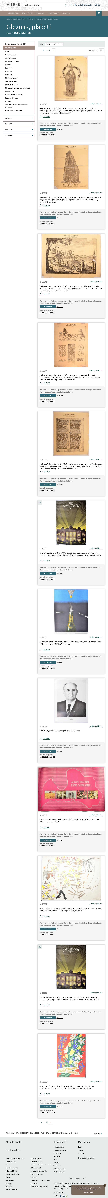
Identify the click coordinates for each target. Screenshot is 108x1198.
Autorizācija (76, 5)
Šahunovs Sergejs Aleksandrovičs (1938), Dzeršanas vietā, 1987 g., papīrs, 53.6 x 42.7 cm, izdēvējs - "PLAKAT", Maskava (70, 643)
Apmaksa (57, 1156)
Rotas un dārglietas (11, 98)
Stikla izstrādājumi (11, 58)
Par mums (57, 1166)
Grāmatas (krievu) (11, 81)
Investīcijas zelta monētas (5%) (15, 44)
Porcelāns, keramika (12, 55)
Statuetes (8, 51)
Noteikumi (66, 13)
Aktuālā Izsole (13, 13)
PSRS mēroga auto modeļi (14, 110)
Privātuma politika (59, 1169)
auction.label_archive (19, 19)
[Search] (66, 5)
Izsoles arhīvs (27, 13)
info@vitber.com (59, 1192)
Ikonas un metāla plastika (13, 95)
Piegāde (56, 1159)
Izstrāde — (61, 1195)
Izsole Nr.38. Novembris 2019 (37, 19)
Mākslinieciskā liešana (12, 61)
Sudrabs (7, 65)
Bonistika (8, 71)
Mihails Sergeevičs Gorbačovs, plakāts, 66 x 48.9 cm (60, 731)
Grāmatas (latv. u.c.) (11, 85)
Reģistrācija (87, 5)
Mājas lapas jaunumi (60, 1150)
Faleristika (8, 75)
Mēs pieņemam (53, 13)
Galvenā (9, 19)
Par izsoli (81, 1153)
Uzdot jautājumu (96, 104)
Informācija (40, 13)
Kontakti (56, 1163)
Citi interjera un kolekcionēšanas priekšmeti (16, 106)
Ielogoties (48, 129)
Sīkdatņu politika (59, 1172)
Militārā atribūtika (11, 78)
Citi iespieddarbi (10, 91)
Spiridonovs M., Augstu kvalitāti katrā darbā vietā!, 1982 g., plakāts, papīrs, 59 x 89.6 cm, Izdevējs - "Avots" (70, 820)
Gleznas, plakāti (10, 48)
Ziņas (79, 1147)
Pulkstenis (8, 101)
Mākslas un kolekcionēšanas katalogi (17, 88)
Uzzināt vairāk (88, 1192)
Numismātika (9, 68)
